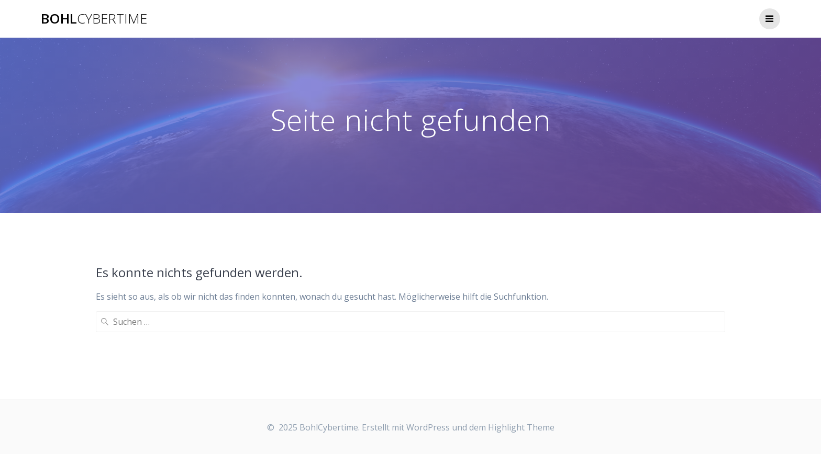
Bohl (94, 19)
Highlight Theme (521, 427)
